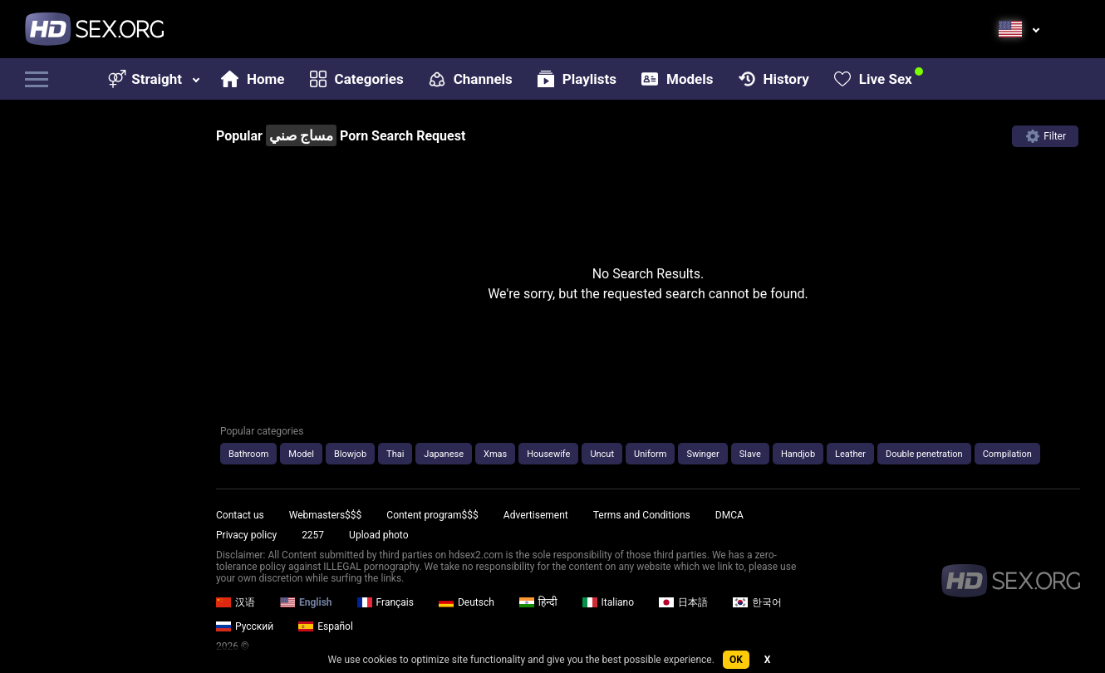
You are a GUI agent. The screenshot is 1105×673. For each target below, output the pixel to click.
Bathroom (248, 454)
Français (385, 602)
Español (325, 626)
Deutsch (466, 602)
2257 (313, 535)
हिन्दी (538, 602)
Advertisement (535, 515)
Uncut (602, 454)
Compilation (1007, 454)
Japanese (444, 454)
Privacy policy (246, 535)
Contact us (240, 515)
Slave (750, 454)
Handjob (798, 454)
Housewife (548, 454)
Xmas (495, 454)
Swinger (702, 454)
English (306, 602)
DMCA (729, 515)
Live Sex (873, 79)
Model (301, 454)
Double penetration (924, 454)
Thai (395, 454)
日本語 (683, 602)
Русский (244, 626)
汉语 (235, 602)
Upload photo (378, 535)
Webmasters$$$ (325, 515)
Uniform (650, 454)
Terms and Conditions (641, 515)
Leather (850, 454)
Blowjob (350, 454)
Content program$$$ (432, 515)
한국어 (757, 602)
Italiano (608, 602)
